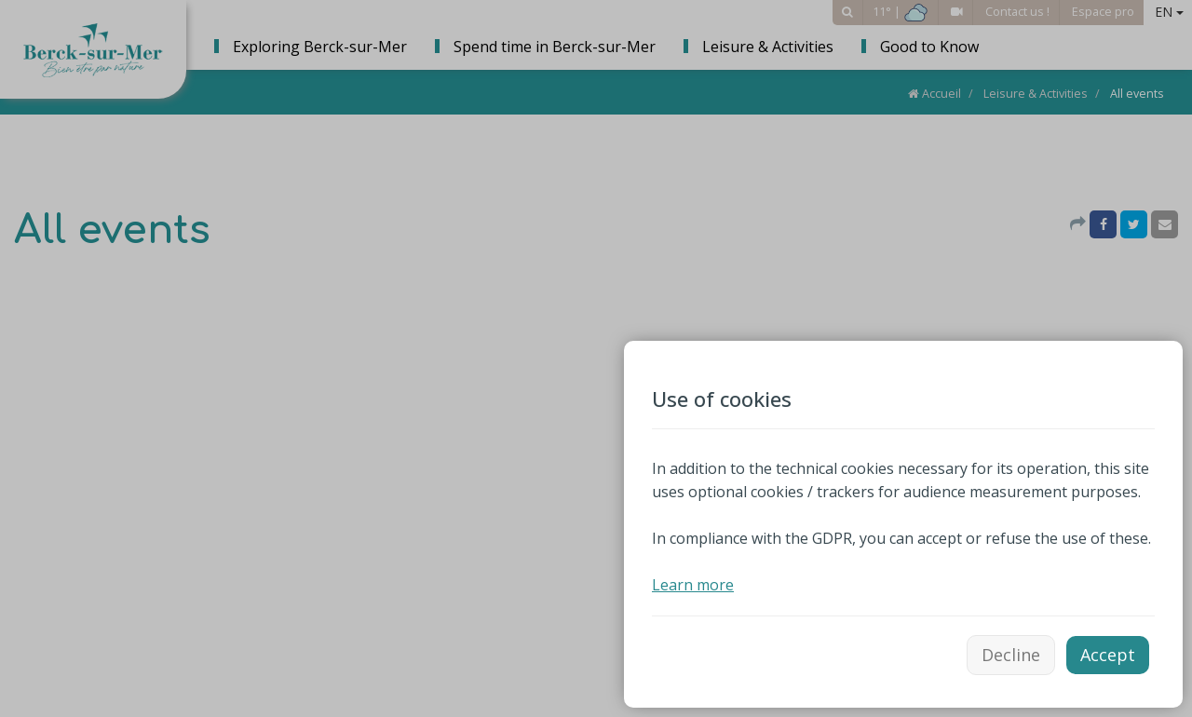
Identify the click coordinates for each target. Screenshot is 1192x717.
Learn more (693, 585)
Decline (1011, 654)
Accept (1107, 654)
